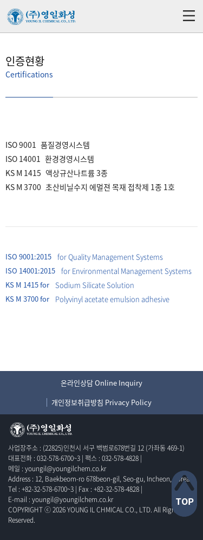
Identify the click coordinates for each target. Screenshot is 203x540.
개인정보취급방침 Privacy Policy (101, 402)
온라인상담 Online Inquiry (101, 383)
